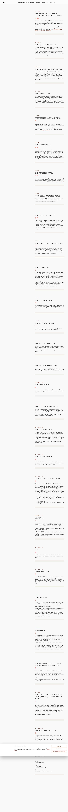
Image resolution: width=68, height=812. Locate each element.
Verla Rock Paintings (45, 130)
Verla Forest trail (60, 182)
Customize (59, 804)
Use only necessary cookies (59, 807)
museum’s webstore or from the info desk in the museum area (48, 30)
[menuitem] (22, 3)
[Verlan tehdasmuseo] (4, 2)
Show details (17, 809)
